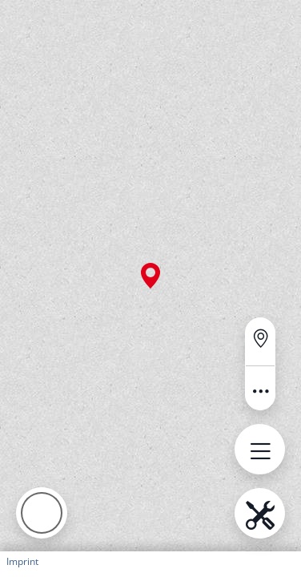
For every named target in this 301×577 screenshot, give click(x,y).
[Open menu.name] (260, 449)
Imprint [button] (22, 561)
